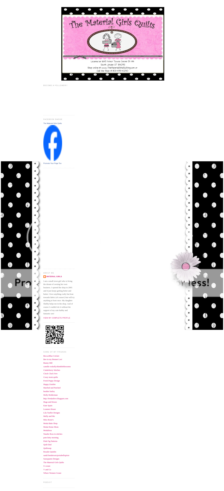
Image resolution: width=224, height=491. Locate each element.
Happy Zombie (49, 384)
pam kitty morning (50, 437)
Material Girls (54, 276)
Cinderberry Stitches (51, 370)
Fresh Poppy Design (51, 381)
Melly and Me (49, 416)
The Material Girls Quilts (52, 123)
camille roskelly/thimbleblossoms (57, 366)
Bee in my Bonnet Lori (52, 359)
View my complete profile (56, 318)
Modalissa (47, 430)
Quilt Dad (47, 444)
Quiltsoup (47, 448)
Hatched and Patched (52, 388)
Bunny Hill (47, 363)
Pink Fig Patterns (50, 441)
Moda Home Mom (50, 427)
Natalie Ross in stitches (52, 434)
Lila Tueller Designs (51, 413)
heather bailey (49, 391)
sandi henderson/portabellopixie (56, 455)
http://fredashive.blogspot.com (55, 398)
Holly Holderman (50, 395)
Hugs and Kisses (50, 402)
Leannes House (49, 409)
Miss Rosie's (48, 420)
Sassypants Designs (51, 459)
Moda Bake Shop (50, 423)
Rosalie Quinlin (49, 452)
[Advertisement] (55, 218)
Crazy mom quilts (50, 377)
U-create (46, 466)
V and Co (47, 469)
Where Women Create (52, 473)
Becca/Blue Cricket (51, 356)
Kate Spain (47, 405)
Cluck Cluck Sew (50, 373)
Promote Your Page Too (52, 163)
